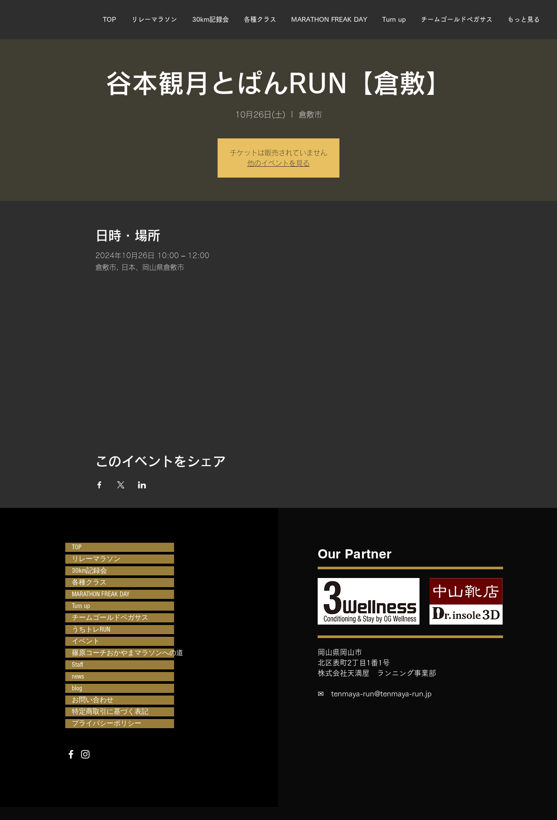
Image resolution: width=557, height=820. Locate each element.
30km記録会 (89, 571)
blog (77, 688)
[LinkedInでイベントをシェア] (142, 484)
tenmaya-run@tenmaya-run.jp (381, 693)
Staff (77, 665)
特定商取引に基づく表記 (110, 712)
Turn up (81, 606)
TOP (76, 547)
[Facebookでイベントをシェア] (99, 484)
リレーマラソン (96, 559)
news (78, 676)
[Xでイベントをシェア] (121, 484)
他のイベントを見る (278, 163)
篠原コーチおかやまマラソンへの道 (123, 653)
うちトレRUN (91, 629)
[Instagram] (85, 754)
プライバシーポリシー (106, 723)
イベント (86, 641)
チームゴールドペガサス (110, 618)
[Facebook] (71, 754)
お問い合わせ (93, 700)
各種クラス (89, 582)
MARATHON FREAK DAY (101, 594)
